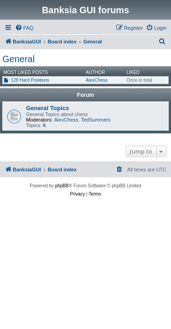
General (18, 59)
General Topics (47, 108)
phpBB (62, 185)
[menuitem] (24, 27)
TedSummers (95, 119)
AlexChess (97, 80)
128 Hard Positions (30, 80)
